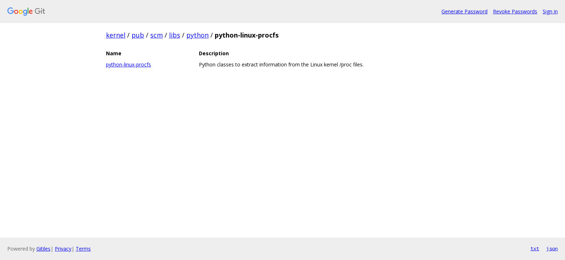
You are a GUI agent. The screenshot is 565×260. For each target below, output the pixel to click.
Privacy (63, 248)
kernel (115, 35)
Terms (83, 248)
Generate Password (464, 11)
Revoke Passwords (515, 11)
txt (534, 248)
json (552, 248)
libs (174, 35)
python (197, 35)
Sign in (550, 11)
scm (156, 35)
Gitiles (43, 248)
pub (138, 35)
